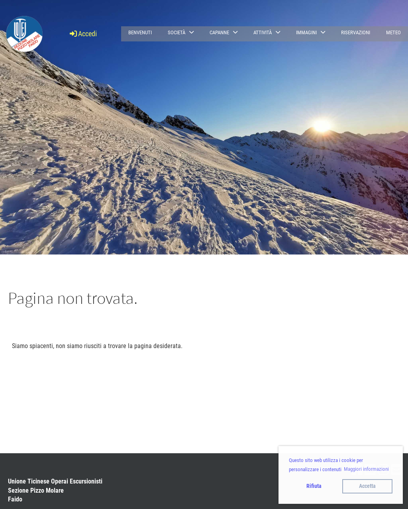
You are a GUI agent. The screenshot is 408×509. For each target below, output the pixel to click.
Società (181, 32)
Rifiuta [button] (314, 486)
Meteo (393, 32)
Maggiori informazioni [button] (366, 469)
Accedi (83, 33)
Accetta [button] (367, 486)
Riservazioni (355, 32)
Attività (266, 32)
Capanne (223, 32)
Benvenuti (140, 32)
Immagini (310, 32)
